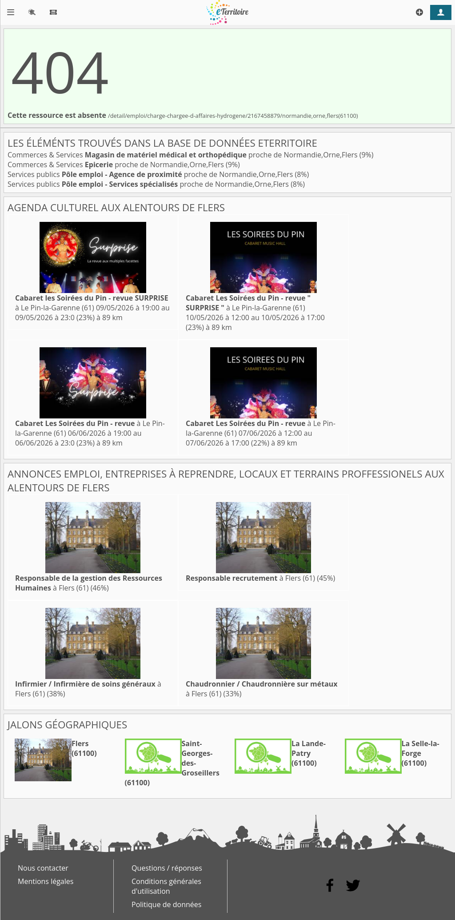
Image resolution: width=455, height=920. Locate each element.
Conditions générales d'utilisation (166, 886)
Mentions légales (45, 881)
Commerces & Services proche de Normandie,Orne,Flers (183, 155)
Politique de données (166, 904)
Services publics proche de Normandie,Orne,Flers (151, 174)
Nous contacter (43, 868)
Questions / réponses (167, 868)
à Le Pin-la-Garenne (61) (91, 303)
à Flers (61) (250, 578)
